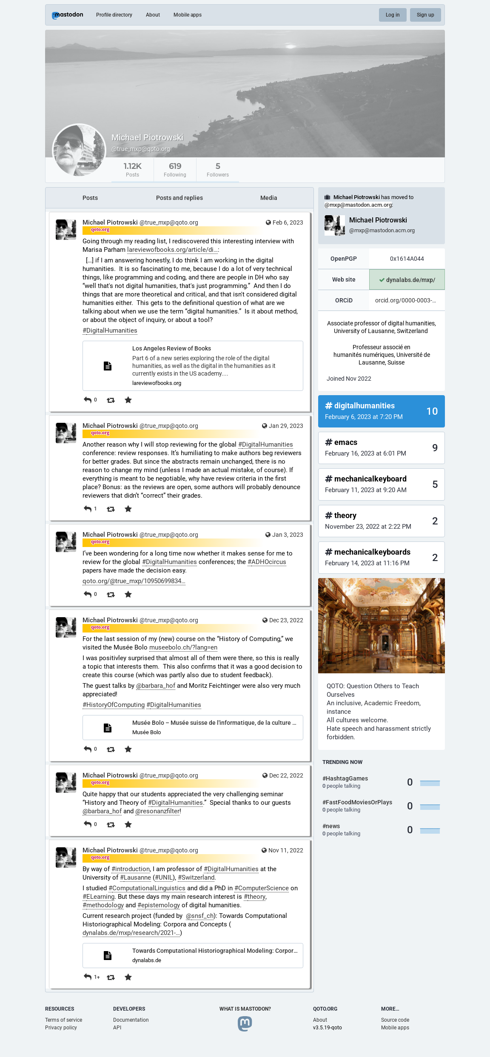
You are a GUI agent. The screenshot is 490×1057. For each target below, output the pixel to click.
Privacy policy (61, 1028)
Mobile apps (188, 15)
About (153, 15)
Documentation (131, 1020)
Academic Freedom (391, 703)
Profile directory (114, 15)
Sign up (425, 15)
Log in (393, 15)
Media (268, 197)
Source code (395, 1020)
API (117, 1028)
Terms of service (63, 1020)
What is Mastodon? (245, 1009)
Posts (90, 197)
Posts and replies (179, 197)
